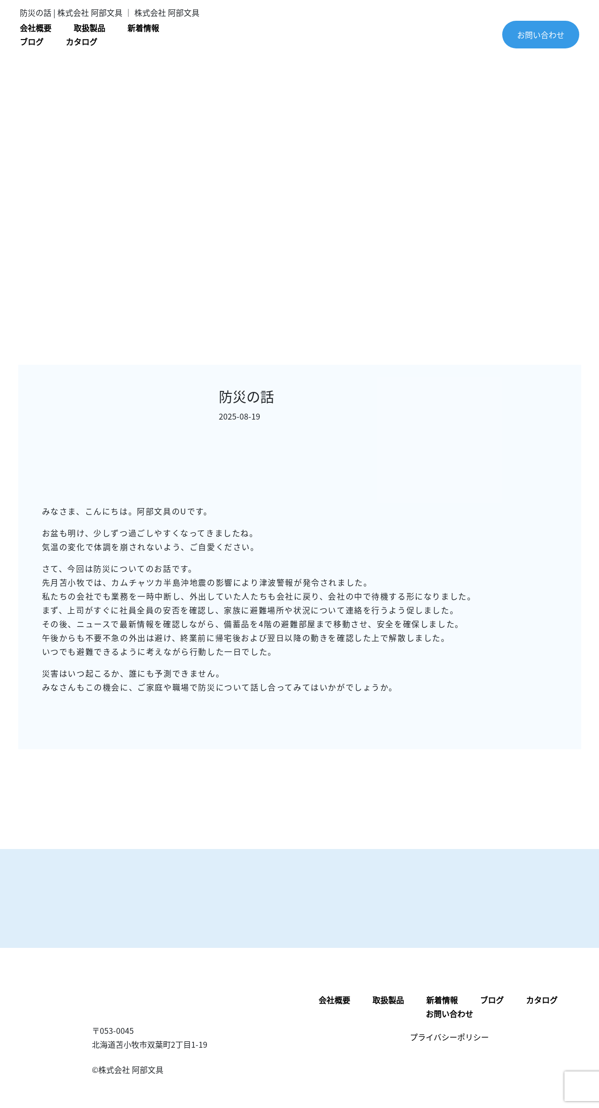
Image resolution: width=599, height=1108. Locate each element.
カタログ (81, 41)
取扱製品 (89, 28)
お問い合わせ (540, 35)
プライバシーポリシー (449, 1037)
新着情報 (143, 28)
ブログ (31, 41)
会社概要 (35, 28)
